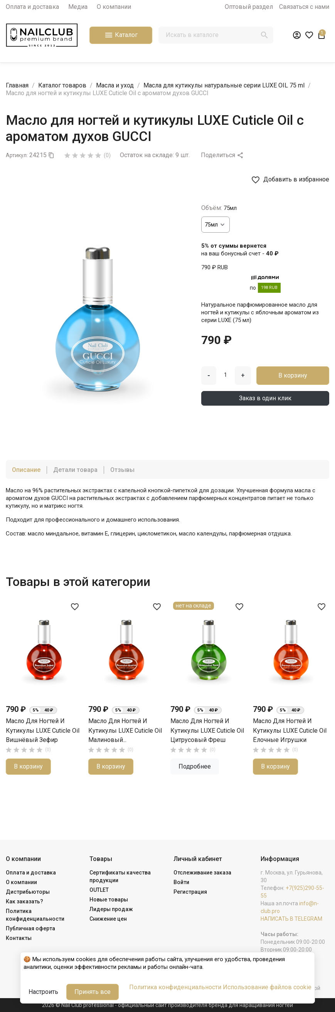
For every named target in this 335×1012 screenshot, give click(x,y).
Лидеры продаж (111, 909)
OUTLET (99, 890)
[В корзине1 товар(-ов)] (321, 35)
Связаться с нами (304, 6)
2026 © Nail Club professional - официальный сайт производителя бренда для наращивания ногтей (167, 1005)
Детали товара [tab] (75, 469)
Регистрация (190, 892)
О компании (114, 6)
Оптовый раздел (249, 6)
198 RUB (269, 287)
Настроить (43, 991)
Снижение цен (108, 919)
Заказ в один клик (265, 398)
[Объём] (215, 224)
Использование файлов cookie (267, 987)
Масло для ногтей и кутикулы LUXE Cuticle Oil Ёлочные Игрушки (290, 730)
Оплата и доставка (32, 6)
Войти (181, 882)
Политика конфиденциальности (175, 987)
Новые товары (108, 899)
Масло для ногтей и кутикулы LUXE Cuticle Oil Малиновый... (125, 730)
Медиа (78, 6)
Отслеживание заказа (202, 872)
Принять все (92, 991)
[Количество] (225, 374)
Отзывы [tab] (122, 469)
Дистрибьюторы (28, 892)
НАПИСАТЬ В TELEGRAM (291, 919)
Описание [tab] (26, 469)
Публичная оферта (30, 928)
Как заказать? (24, 901)
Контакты (19, 938)
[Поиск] (215, 35)
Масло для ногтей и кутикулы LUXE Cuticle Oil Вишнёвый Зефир (42, 730)
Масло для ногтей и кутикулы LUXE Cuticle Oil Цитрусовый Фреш (207, 730)
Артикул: (17, 155)
